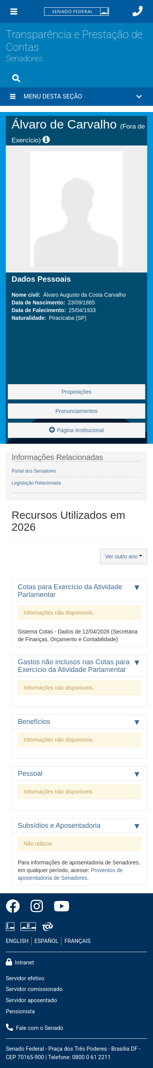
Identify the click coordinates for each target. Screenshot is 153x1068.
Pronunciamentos (77, 411)
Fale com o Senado (34, 1027)
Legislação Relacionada (36, 483)
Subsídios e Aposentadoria (59, 825)
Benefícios (34, 721)
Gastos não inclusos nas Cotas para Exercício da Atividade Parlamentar (73, 666)
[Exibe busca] (16, 78)
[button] (76, 96)
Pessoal (30, 773)
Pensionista (20, 1011)
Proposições (76, 392)
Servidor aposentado (31, 1000)
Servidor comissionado (34, 989)
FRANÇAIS (78, 941)
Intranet (20, 962)
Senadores (24, 58)
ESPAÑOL (46, 941)
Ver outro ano (123, 556)
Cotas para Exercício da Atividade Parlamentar (70, 590)
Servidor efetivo (25, 978)
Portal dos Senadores (34, 471)
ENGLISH (17, 941)
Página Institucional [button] (76, 429)
